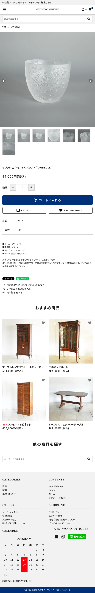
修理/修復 (7, 515)
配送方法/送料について (14, 523)
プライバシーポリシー (59, 523)
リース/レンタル (10, 512)
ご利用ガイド (55, 512)
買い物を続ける (12, 292)
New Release (56, 486)
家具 (4, 486)
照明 (4, 490)
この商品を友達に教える (16, 288)
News (52, 490)
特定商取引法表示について (62, 519)
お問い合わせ (24, 210)
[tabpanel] (47, 79)
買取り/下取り (9, 519)
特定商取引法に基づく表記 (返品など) (23, 284)
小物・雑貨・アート (11, 493)
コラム (52, 493)
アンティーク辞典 (57, 497)
